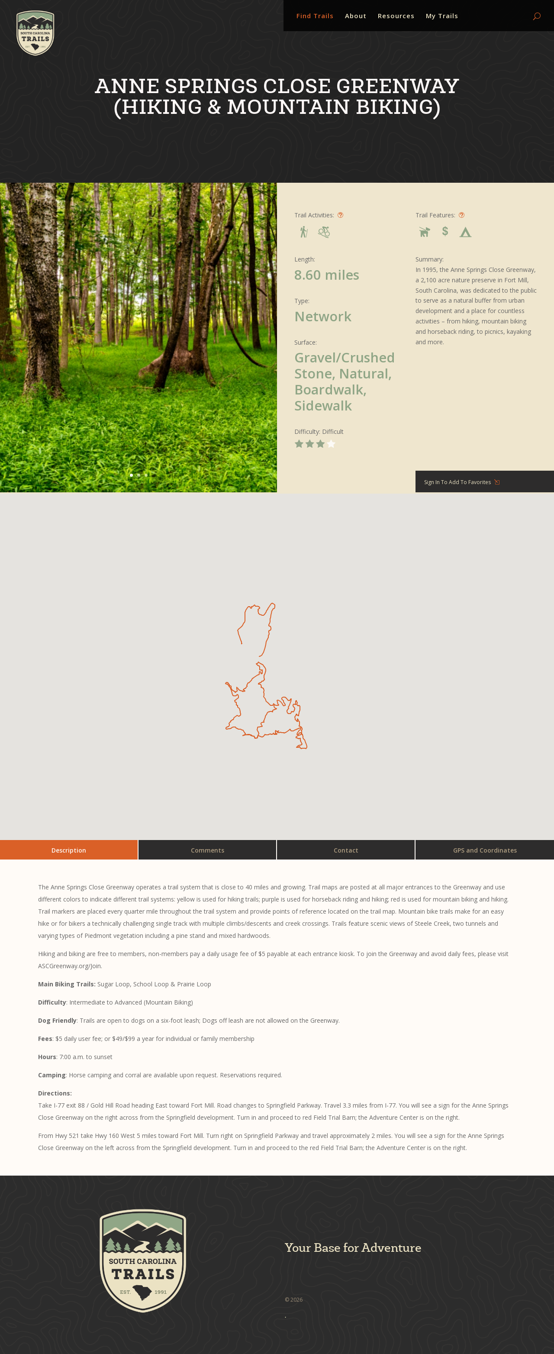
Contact (346, 850)
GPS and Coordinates (485, 850)
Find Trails (315, 16)
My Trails (442, 16)
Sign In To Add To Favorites (457, 482)
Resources (396, 16)
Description (69, 850)
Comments (207, 850)
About (356, 16)
